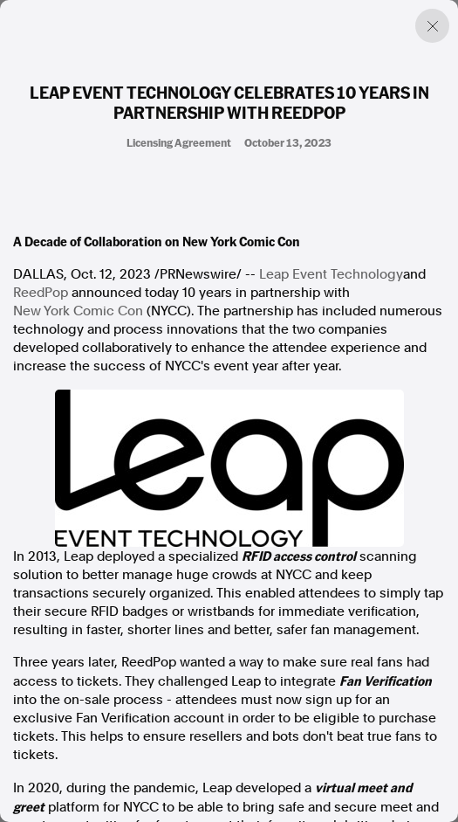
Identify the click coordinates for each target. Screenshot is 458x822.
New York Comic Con (78, 311)
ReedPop (40, 292)
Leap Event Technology (331, 274)
